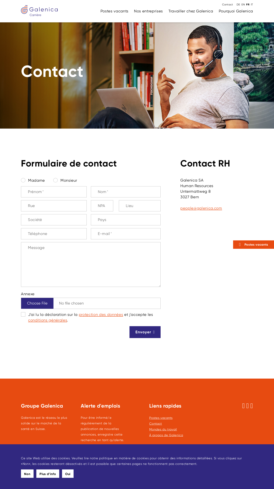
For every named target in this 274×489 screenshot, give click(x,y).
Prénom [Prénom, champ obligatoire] (36, 192)
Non (27, 474)
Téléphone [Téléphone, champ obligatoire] (37, 233)
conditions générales (47, 320)
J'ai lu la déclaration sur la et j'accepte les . (90, 317)
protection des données (101, 314)
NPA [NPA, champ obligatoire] (101, 206)
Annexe (28, 294)
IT (252, 4)
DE (238, 4)
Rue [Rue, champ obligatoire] (31, 206)
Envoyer (143, 332)
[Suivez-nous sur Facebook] (243, 405)
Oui (68, 474)
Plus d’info (47, 474)
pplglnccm (201, 208)
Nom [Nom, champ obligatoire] (103, 192)
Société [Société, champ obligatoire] (35, 220)
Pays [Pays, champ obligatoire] (102, 220)
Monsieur (68, 180)
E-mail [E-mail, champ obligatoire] (105, 233)
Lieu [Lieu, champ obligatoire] (130, 206)
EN (243, 4)
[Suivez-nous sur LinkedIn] (251, 405)
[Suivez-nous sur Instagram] (247, 405)
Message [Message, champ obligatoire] (36, 247)
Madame (36, 180)
